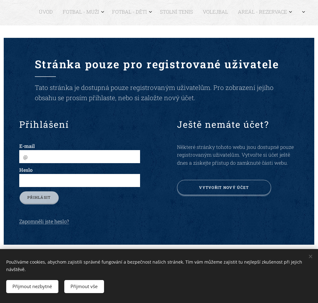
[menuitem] (230, 12)
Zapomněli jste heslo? (44, 221)
